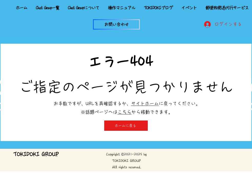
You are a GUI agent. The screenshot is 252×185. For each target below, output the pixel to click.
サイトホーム (145, 103)
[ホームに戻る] (126, 126)
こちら (124, 112)
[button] (116, 24)
